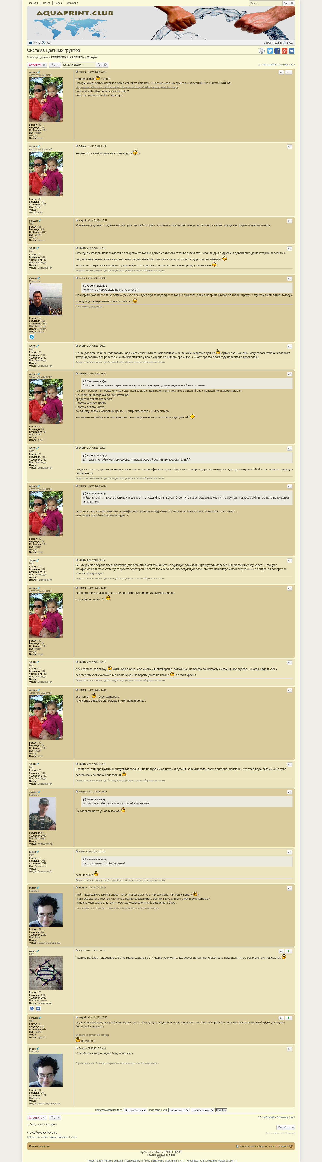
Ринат (32, 888)
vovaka (33, 792)
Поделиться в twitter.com (270, 51)
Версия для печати (262, 51)
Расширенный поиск (292, 3)
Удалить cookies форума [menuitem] (253, 1146)
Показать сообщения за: (121, 1110)
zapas (32, 951)
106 (44, 130)
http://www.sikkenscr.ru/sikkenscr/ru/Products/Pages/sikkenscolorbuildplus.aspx (127, 87)
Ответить (35, 65)
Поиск (285, 3)
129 (44, 935)
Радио (58, 3)
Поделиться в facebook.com (277, 51)
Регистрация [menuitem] (274, 42)
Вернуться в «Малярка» (43, 1124)
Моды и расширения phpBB (161, 1155)
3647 (44, 323)
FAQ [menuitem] (48, 42)
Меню (36, 42)
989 (44, 836)
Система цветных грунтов (53, 50)
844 (44, 232)
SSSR (32, 248)
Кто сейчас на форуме (42, 1132)
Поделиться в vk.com (291, 51)
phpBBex (144, 1152)
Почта (46, 3)
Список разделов (39, 1146)
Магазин (33, 3)
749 (44, 260)
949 (44, 998)
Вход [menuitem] (290, 42)
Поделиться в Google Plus (284, 51)
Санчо (33, 278)
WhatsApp (72, 3)
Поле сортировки (168, 1110)
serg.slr (33, 220)
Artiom (33, 72)
